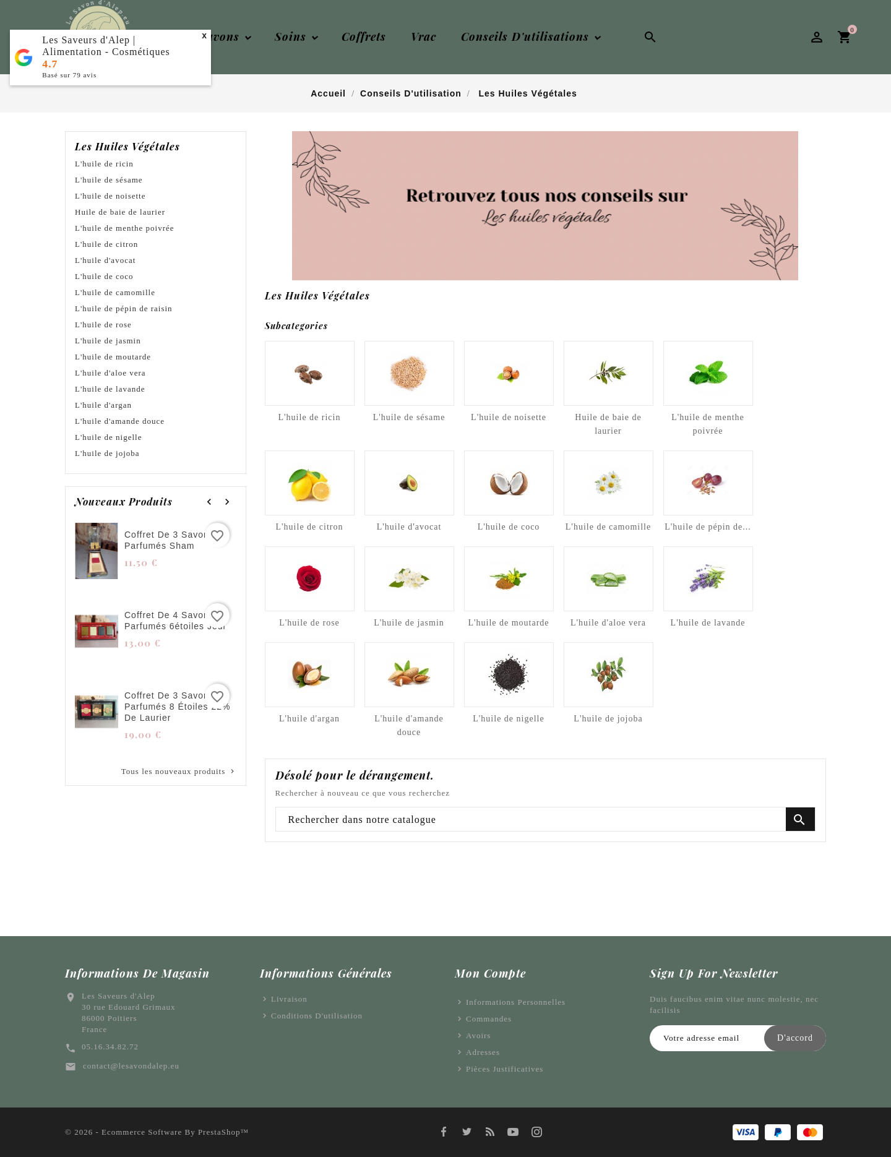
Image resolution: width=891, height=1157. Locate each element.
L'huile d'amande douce (120, 421)
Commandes (489, 1018)
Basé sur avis (69, 75)
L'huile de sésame (109, 179)
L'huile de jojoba (107, 453)
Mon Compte (490, 973)
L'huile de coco (104, 276)
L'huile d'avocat (105, 260)
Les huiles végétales (127, 146)
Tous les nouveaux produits (178, 771)
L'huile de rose (103, 324)
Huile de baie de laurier (120, 212)
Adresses (483, 1052)
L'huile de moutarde (113, 356)
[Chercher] (546, 819)
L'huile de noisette (110, 195)
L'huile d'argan (103, 405)
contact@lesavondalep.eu (131, 1065)
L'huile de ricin (104, 163)
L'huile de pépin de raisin (124, 308)
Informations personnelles (516, 1002)
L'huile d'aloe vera (110, 372)
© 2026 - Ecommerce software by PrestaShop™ (157, 1132)
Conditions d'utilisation (317, 1015)
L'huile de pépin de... (708, 526)
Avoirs (478, 1035)
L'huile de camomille (115, 292)
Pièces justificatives (504, 1068)
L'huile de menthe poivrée (124, 228)
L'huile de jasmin (108, 340)
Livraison (289, 999)
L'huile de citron (106, 244)
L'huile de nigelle (108, 437)
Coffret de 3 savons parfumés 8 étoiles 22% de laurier (177, 706)
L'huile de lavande (110, 389)
